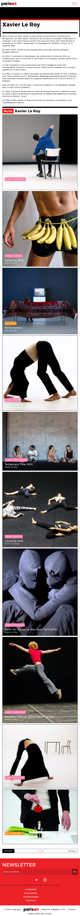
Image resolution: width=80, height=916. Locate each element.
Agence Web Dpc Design (40, 914)
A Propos (30, 889)
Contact (31, 900)
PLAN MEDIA (31, 893)
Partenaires (30, 897)
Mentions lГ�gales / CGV (53, 909)
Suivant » (72, 851)
